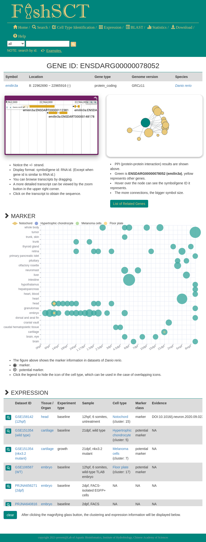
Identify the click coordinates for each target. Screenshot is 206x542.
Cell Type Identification (73, 27)
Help (19, 36)
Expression (110, 27)
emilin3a (11, 86)
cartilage (47, 430)
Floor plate (120, 467)
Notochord (120, 417)
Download (181, 27)
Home (20, 27)
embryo (46, 467)
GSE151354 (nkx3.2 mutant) (24, 453)
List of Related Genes (129, 204)
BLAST (134, 27)
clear (10, 515)
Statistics (157, 27)
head (45, 417)
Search (40, 27)
